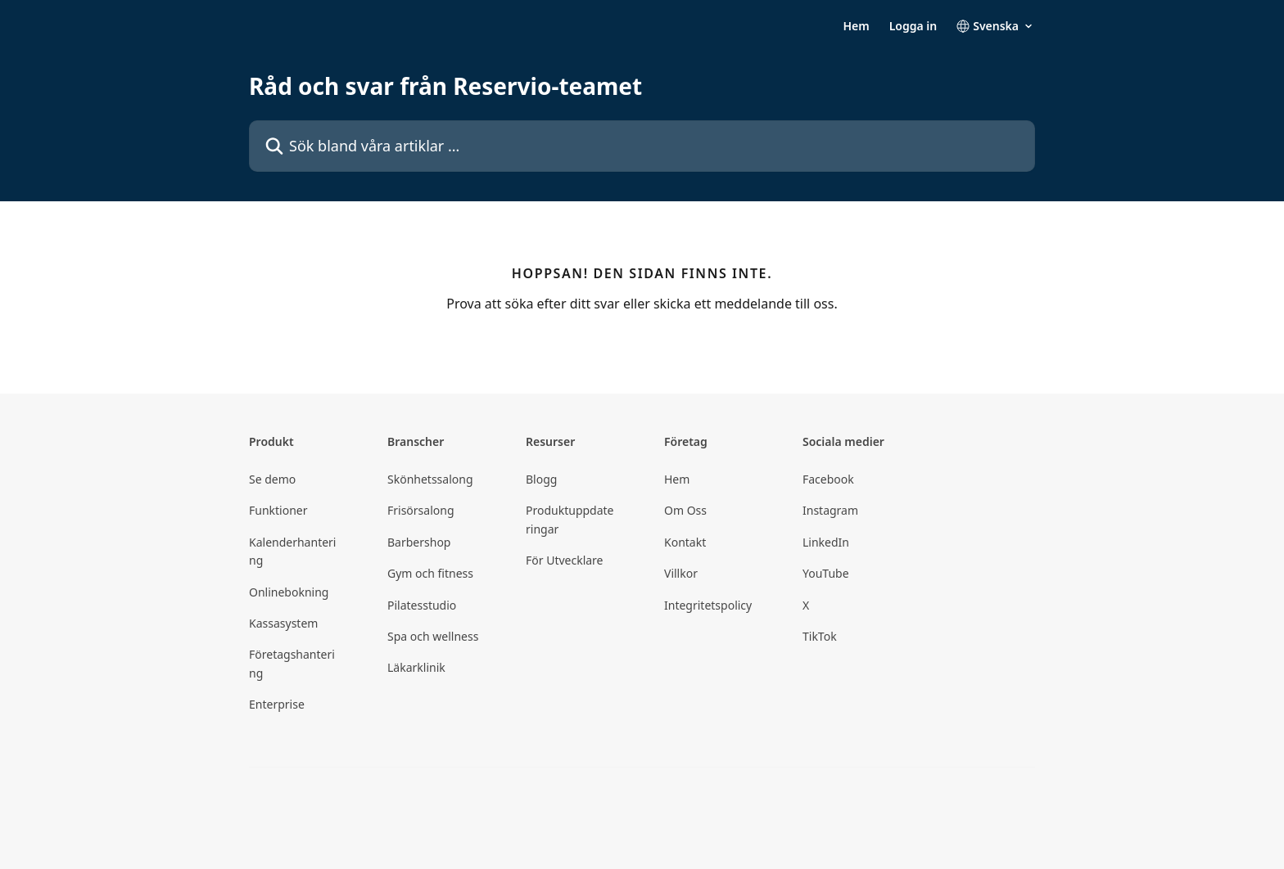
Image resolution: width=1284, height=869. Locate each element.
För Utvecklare (565, 560)
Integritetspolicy (708, 605)
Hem (856, 26)
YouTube (825, 573)
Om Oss (685, 510)
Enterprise (277, 704)
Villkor (681, 573)
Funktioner (278, 510)
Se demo (272, 479)
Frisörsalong (420, 510)
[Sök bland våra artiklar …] (642, 146)
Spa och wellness (432, 636)
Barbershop (418, 542)
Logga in (913, 26)
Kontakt (685, 542)
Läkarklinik (416, 667)
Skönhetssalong (430, 479)
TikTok (819, 636)
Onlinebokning (288, 592)
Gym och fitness (430, 573)
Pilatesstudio (421, 605)
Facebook (828, 479)
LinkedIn (825, 542)
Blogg (541, 479)
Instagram (830, 510)
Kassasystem (283, 623)
